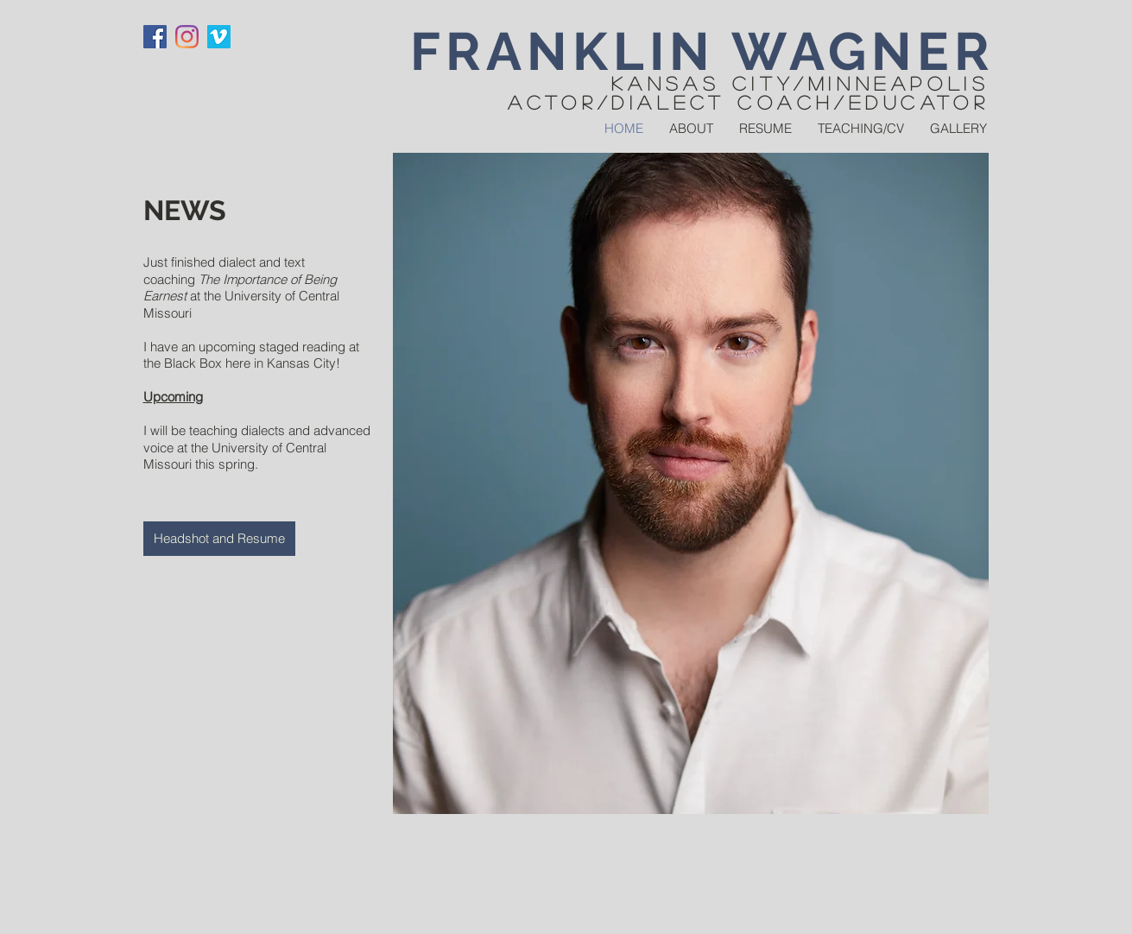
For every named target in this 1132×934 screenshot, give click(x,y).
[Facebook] (155, 36)
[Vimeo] (219, 36)
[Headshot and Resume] (219, 538)
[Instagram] (187, 36)
